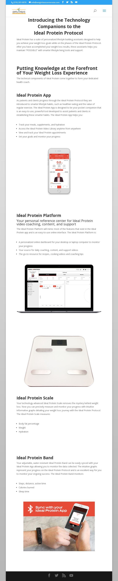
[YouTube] (76, 2)
